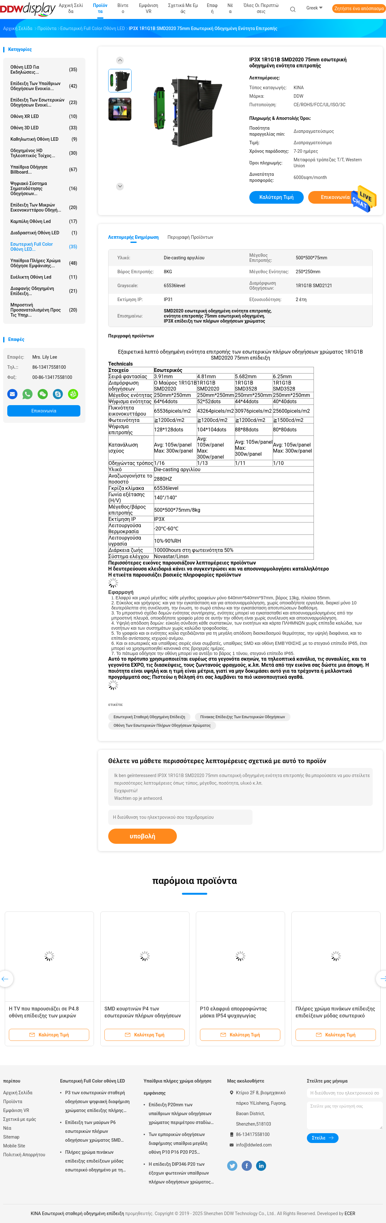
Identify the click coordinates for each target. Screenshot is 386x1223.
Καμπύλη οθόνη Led (43, 221)
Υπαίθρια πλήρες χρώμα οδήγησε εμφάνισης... (43, 263)
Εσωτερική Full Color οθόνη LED (92, 1081)
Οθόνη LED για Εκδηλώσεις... (43, 70)
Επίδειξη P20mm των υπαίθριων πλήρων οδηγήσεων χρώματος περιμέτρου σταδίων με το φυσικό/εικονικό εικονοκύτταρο (181, 1114)
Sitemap (11, 1137)
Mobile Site (14, 1145)
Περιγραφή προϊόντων (190, 237)
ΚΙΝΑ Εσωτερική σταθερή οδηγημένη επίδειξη (77, 1213)
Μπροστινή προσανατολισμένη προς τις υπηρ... (43, 310)
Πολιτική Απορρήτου (24, 1154)
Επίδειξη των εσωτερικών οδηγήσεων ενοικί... (43, 102)
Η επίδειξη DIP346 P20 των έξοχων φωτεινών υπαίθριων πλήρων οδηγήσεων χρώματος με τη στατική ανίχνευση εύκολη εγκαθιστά (180, 1174)
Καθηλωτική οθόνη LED (43, 139)
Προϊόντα (12, 1101)
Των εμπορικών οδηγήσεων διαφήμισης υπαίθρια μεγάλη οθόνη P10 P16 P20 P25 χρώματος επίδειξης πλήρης (178, 1144)
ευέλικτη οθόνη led (43, 277)
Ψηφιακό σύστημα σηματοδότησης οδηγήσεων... (43, 188)
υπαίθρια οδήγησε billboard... (43, 169)
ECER (350, 1213)
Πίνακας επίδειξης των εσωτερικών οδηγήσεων (242, 717)
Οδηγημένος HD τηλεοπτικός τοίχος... (43, 153)
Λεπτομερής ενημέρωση (133, 237)
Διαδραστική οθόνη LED (43, 233)
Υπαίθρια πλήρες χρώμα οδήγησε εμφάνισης (178, 1087)
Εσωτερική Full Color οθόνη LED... (43, 247)
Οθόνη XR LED (43, 116)
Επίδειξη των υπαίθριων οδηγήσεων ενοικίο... (43, 86)
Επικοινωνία (43, 410)
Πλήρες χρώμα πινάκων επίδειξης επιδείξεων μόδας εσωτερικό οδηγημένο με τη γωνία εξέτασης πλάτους (94, 1162)
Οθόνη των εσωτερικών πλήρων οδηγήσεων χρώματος (162, 725)
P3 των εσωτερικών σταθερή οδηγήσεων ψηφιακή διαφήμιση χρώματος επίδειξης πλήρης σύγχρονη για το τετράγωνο (97, 1102)
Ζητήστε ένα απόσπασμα (359, 8)
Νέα (7, 1128)
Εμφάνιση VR (16, 1110)
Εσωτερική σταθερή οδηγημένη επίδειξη (149, 717)
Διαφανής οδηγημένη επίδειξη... (43, 291)
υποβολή (142, 836)
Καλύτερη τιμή (276, 197)
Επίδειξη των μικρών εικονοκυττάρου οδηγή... (43, 207)
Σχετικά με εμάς (19, 1119)
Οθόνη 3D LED (43, 128)
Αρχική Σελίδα (17, 1092)
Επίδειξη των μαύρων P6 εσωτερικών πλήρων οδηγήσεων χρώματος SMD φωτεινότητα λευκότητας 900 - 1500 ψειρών (97, 1132)
